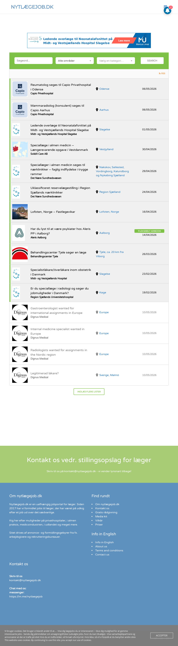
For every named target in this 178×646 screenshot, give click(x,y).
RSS (163, 73)
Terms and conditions (109, 550)
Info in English (104, 542)
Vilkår (99, 520)
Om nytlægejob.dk (107, 504)
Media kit (101, 516)
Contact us (102, 554)
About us (101, 546)
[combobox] (75, 60)
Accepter (162, 635)
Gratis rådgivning (106, 512)
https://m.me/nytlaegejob (26, 596)
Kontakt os (102, 508)
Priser (99, 524)
